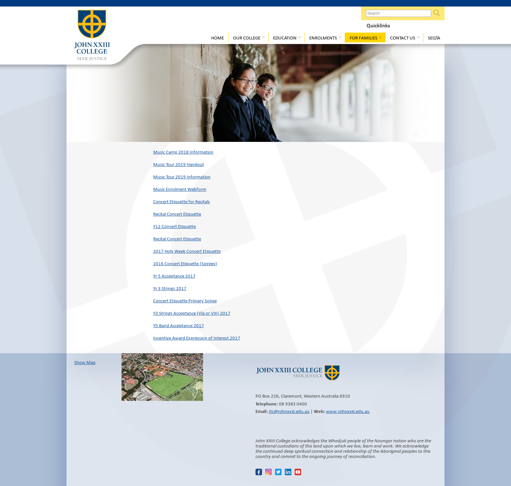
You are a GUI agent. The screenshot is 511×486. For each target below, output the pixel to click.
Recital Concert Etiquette (177, 214)
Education (285, 37)
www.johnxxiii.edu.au (348, 411)
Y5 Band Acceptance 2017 (178, 325)
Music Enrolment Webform (179, 189)
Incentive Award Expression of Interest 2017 (196, 338)
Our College (246, 37)
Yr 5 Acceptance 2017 (174, 276)
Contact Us (402, 37)
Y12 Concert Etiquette (174, 226)
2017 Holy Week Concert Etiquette (187, 251)
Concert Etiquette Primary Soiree (185, 300)
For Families (363, 37)
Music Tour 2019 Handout (178, 164)
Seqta (434, 37)
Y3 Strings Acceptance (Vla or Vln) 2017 (191, 313)
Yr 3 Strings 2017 (169, 288)
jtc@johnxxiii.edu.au (289, 411)
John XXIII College (92, 36)
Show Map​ (84, 362)
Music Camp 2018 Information (183, 152)
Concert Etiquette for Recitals (181, 201)
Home (217, 37)
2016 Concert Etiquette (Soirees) (185, 263)
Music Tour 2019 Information (182, 176)
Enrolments (323, 37)
